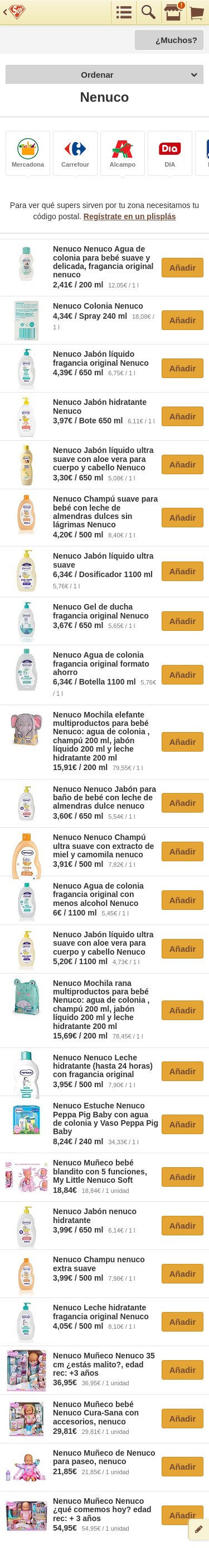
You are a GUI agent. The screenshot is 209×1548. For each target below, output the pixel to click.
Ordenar (139, 75)
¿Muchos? (176, 40)
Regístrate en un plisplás (130, 216)
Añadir (182, 267)
